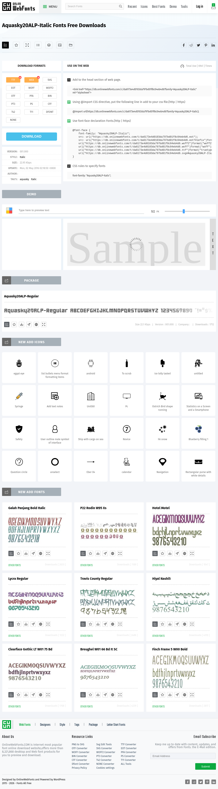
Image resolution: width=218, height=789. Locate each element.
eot (13, 87)
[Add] (5, 45)
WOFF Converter (80, 752)
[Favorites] (16, 45)
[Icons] (59, 45)
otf (13, 95)
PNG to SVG (78, 744)
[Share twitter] (198, 45)
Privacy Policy (79, 767)
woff (31, 87)
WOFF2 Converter (105, 752)
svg (50, 79)
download (31, 136)
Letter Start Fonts (116, 725)
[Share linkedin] (213, 45)
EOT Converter (129, 748)
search (121, 6)
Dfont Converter (80, 764)
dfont (49, 111)
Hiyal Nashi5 (161, 579)
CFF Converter (79, 760)
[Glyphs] (38, 45)
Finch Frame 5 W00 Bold (170, 649)
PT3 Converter (104, 756)
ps (31, 103)
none (13, 119)
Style (62, 725)
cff (50, 103)
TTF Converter (128, 744)
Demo (173, 7)
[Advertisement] (33, 244)
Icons (144, 7)
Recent (132, 7)
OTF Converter (79, 748)
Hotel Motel (161, 508)
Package (93, 725)
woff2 (50, 87)
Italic (22, 157)
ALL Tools (126, 764)
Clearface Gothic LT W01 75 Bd (30, 649)
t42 (13, 111)
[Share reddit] (191, 45)
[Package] (49, 45)
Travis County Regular (96, 579)
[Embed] (36, 324)
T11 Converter (128, 760)
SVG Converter (104, 748)
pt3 (13, 103)
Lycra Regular (18, 579)
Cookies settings (105, 767)
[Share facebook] (183, 45)
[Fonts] (70, 45)
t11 (31, 111)
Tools (184, 7)
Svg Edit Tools (104, 744)
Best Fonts (158, 7)
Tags (76, 725)
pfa (31, 95)
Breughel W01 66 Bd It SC (99, 649)
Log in (199, 7)
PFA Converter (128, 752)
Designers (45, 725)
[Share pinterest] (206, 45)
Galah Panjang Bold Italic (27, 508)
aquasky (24, 179)
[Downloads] (21, 324)
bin (50, 95)
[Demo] (27, 45)
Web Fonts (25, 725)
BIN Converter (79, 756)
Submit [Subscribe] (205, 766)
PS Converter (128, 756)
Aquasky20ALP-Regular (21, 296)
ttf (13, 79)
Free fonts (20, 7)
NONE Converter (105, 764)
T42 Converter (104, 760)
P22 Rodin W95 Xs (93, 508)
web (31, 79)
